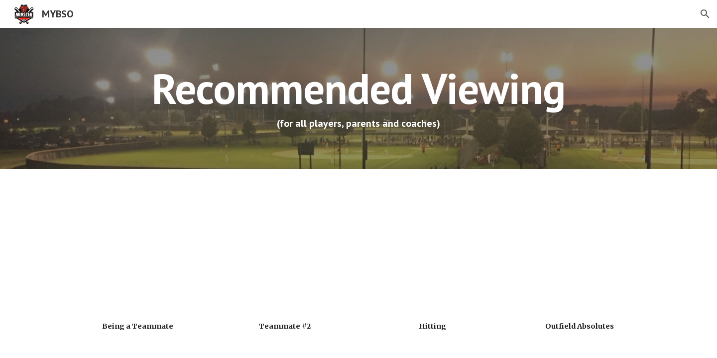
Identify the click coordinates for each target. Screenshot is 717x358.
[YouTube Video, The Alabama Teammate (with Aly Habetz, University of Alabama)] (137, 247)
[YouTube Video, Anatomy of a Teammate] (285, 247)
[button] (705, 14)
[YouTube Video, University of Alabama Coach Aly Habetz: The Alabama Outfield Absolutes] (579, 247)
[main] (358, 98)
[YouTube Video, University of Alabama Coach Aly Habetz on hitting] (432, 247)
